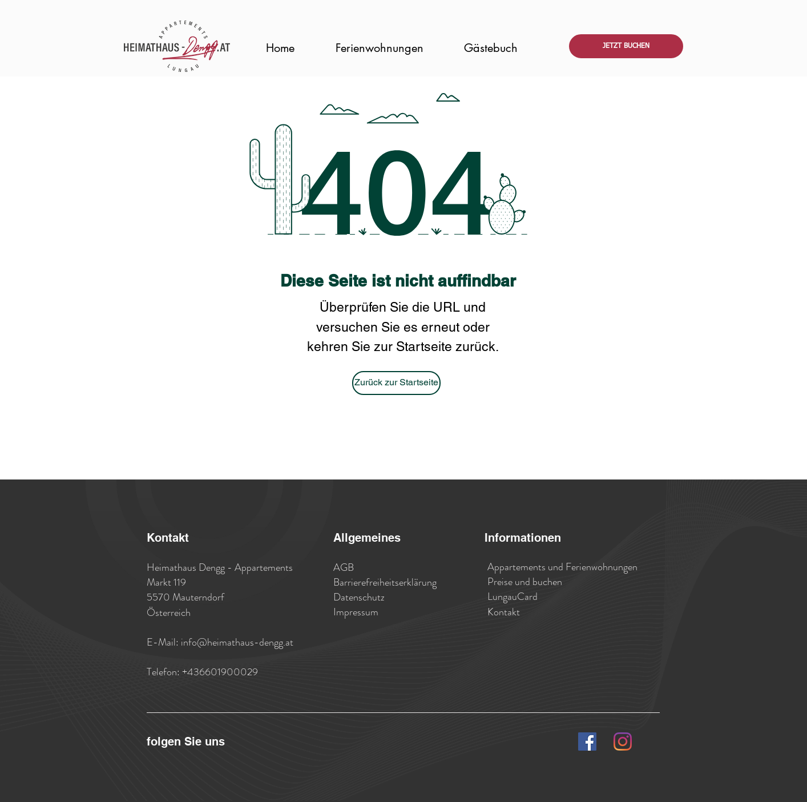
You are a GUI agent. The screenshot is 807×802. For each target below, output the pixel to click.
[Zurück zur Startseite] (396, 383)
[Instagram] (623, 741)
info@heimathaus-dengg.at (237, 642)
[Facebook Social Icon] (587, 741)
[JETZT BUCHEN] (626, 46)
